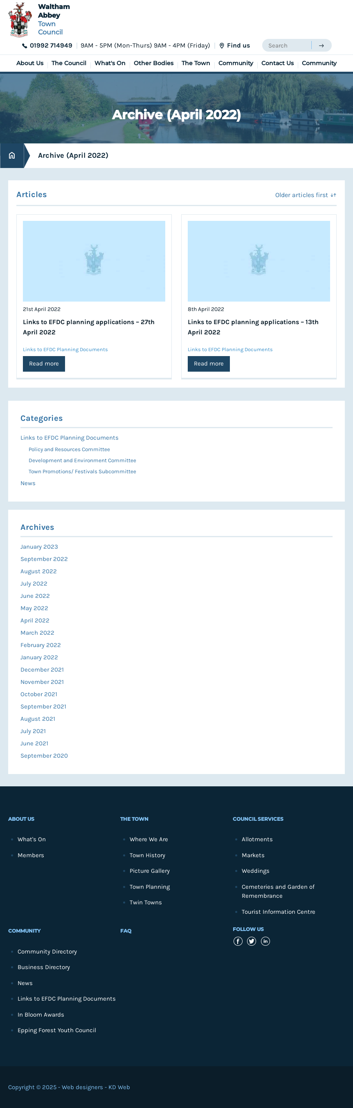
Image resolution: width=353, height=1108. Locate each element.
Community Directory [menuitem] (47, 951)
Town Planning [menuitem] (150, 886)
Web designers (82, 1087)
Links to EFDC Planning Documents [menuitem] (69, 437)
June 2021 (34, 743)
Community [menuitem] (235, 63)
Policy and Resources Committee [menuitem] (69, 449)
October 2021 (38, 694)
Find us (238, 45)
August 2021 (37, 718)
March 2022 (37, 632)
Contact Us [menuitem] (277, 63)
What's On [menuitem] (110, 63)
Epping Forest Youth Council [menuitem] (57, 1030)
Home (12, 155)
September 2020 (44, 755)
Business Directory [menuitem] (44, 967)
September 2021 (43, 706)
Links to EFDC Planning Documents (65, 349)
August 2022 (38, 571)
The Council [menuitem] (69, 63)
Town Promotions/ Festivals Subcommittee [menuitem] (82, 471)
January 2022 (39, 657)
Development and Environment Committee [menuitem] (82, 460)
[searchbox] (286, 45)
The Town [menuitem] (196, 63)
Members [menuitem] (31, 855)
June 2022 (35, 595)
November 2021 (42, 682)
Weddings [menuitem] (256, 870)
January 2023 (39, 546)
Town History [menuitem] (147, 855)
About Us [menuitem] (29, 63)
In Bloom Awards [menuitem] (41, 1014)
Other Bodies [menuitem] (153, 63)
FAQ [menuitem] (125, 931)
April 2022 (34, 620)
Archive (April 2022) (73, 155)
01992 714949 (51, 45)
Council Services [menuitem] (258, 819)
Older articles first (301, 195)
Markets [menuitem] (253, 855)
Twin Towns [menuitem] (146, 902)
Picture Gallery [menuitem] (150, 870)
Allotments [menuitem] (257, 839)
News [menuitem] (28, 483)
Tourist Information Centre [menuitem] (278, 911)
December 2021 (42, 669)
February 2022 (40, 645)
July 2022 (33, 583)
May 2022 (34, 608)
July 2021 (33, 731)
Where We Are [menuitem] (149, 839)
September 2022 (44, 559)
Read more (44, 363)
